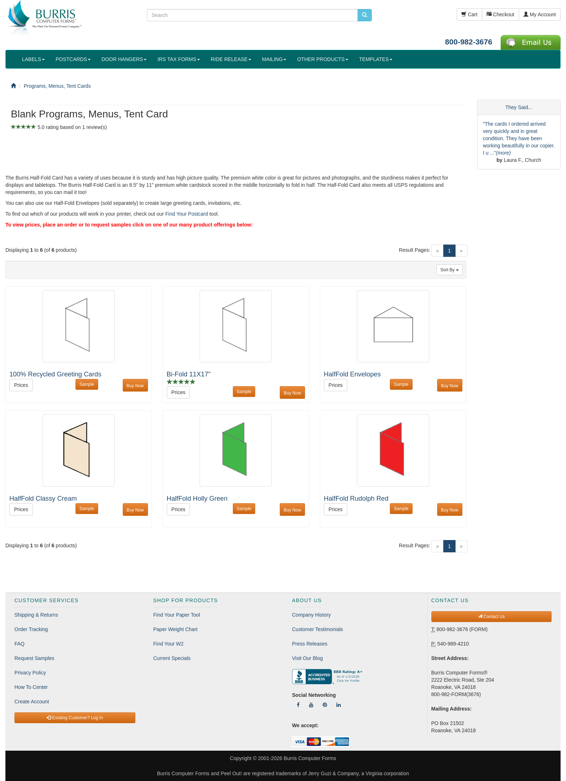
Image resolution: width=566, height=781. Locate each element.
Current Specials (172, 658)
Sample (86, 384)
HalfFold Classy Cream (43, 498)
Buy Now (135, 385)
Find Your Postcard (186, 214)
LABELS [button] (33, 59)
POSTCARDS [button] (73, 59)
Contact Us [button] (491, 616)
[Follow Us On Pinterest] (325, 705)
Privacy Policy (30, 673)
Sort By (449, 269)
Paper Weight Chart (175, 629)
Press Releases (309, 644)
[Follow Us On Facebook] (298, 705)
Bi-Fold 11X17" (189, 374)
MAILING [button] (274, 59)
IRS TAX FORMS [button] (178, 59)
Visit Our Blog (307, 658)
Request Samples (34, 658)
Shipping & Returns (36, 615)
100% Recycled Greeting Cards (55, 374)
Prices (21, 385)
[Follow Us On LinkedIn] (338, 705)
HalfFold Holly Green (197, 498)
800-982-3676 (468, 42)
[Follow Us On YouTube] (311, 705)
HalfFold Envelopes (352, 374)
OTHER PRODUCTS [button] (322, 59)
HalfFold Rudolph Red (356, 498)
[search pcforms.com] (364, 15)
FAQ (19, 644)
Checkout (500, 14)
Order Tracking (31, 629)
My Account (539, 14)
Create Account (31, 701)
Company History (311, 615)
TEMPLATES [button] (375, 59)
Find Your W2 (168, 644)
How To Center (31, 687)
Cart (469, 14)
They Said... (518, 107)
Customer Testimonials (317, 629)
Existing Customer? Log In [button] (75, 717)
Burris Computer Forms (310, 758)
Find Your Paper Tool (176, 615)
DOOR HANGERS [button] (124, 59)
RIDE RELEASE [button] (231, 59)
